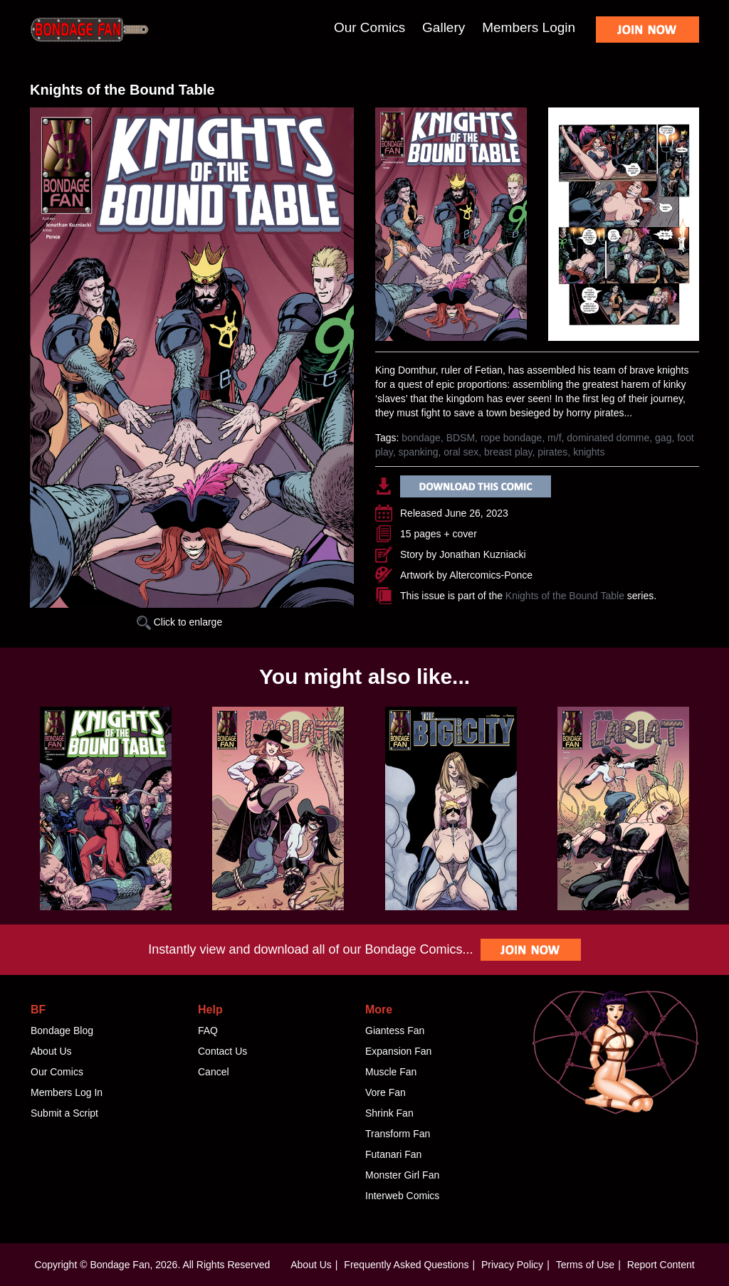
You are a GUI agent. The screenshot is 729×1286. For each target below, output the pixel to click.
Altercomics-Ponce (491, 575)
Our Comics (369, 27)
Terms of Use (585, 1264)
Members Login (528, 27)
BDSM (460, 437)
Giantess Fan (394, 1030)
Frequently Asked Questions (406, 1264)
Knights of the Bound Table (564, 595)
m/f (554, 437)
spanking (418, 452)
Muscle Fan (390, 1071)
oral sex (461, 452)
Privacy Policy (512, 1264)
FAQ (208, 1030)
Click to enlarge (179, 622)
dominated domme (608, 437)
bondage (421, 437)
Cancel (213, 1071)
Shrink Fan (389, 1113)
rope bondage (511, 437)
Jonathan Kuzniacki (482, 554)
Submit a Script (64, 1113)
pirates (552, 452)
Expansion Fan (398, 1051)
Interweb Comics (402, 1195)
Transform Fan (397, 1133)
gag (663, 437)
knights (588, 452)
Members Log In (67, 1092)
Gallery (443, 27)
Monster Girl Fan (402, 1175)
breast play (508, 452)
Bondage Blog (62, 1030)
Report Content (661, 1264)
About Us (51, 1051)
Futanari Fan (393, 1154)
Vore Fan (385, 1092)
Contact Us (222, 1051)
